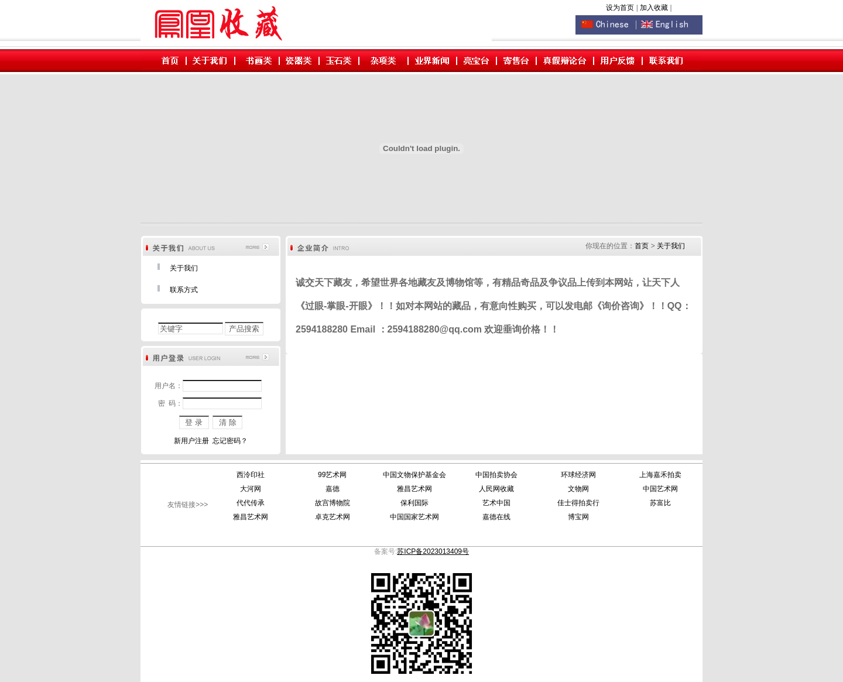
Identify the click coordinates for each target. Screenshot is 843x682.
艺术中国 (496, 503)
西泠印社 (251, 475)
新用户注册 (191, 441)
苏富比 (660, 503)
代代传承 (251, 503)
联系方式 (184, 290)
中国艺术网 (660, 489)
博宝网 (578, 517)
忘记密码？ (230, 441)
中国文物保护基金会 (414, 475)
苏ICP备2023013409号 (433, 551)
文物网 (578, 489)
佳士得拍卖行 (578, 503)
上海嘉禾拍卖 (660, 475)
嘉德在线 (496, 517)
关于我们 (184, 268)
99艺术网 (332, 475)
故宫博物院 (332, 503)
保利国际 (414, 503)
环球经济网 (578, 475)
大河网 (250, 489)
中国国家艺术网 (414, 517)
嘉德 (332, 489)
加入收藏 (655, 8)
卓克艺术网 (332, 517)
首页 (642, 246)
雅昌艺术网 (414, 489)
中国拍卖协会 (496, 475)
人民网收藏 (496, 489)
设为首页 (620, 8)
